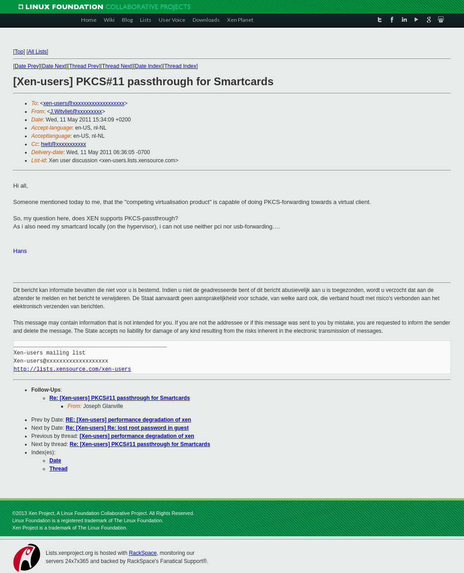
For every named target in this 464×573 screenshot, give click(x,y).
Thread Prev (84, 66)
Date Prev (26, 66)
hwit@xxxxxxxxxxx (63, 144)
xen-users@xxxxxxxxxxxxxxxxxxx (84, 103)
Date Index (148, 66)
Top (18, 52)
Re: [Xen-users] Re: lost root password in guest (127, 428)
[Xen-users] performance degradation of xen (137, 436)
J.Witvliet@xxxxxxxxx (76, 111)
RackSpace (142, 553)
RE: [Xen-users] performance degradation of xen (128, 420)
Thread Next (117, 66)
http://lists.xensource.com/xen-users (72, 369)
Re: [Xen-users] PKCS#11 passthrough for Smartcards (119, 398)
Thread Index (180, 66)
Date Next (54, 66)
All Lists (37, 52)
